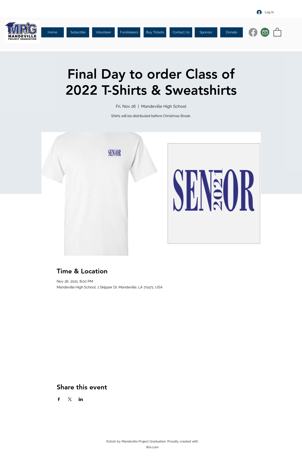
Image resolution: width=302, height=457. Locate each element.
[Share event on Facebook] (59, 399)
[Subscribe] (78, 32)
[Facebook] (253, 32)
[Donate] (231, 32)
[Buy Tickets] (155, 32)
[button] (277, 31)
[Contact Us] (181, 32)
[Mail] (265, 32)
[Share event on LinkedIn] (81, 399)
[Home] (52, 32)
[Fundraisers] (129, 32)
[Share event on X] (70, 399)
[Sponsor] (206, 32)
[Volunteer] (103, 32)
